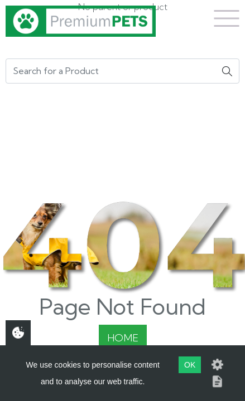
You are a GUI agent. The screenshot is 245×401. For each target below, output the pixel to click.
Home (122, 337)
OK (189, 364)
